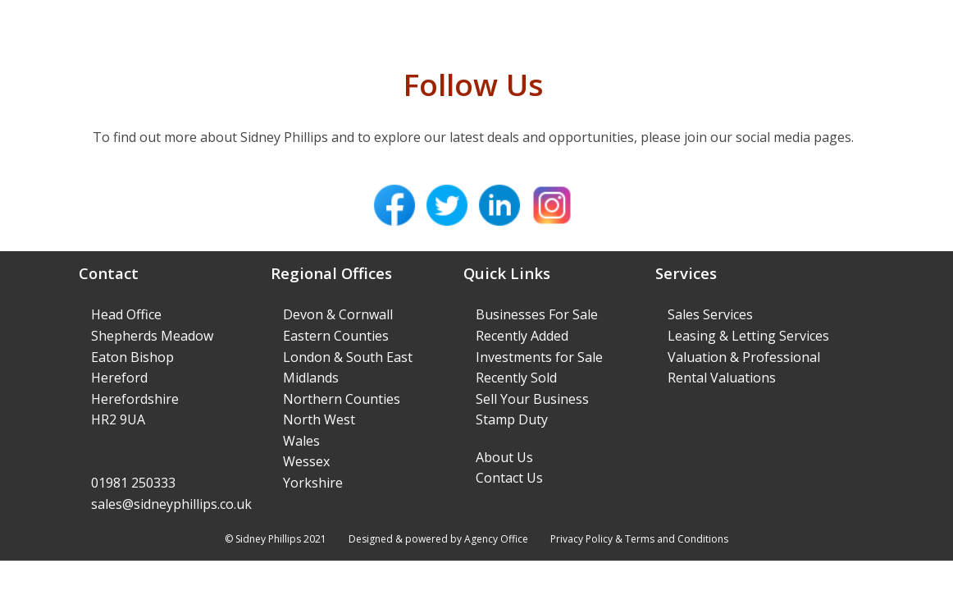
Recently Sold (516, 378)
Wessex (306, 461)
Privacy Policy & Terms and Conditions (639, 539)
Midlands (311, 378)
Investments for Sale (539, 357)
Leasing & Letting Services (748, 336)
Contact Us (509, 478)
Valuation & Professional (744, 357)
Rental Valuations (722, 378)
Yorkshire (313, 483)
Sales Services (710, 314)
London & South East (348, 357)
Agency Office (496, 539)
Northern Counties (341, 399)
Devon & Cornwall (338, 314)
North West (319, 419)
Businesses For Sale (537, 314)
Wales (301, 441)
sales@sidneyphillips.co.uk (171, 504)
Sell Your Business (532, 399)
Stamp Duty (512, 419)
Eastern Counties (336, 336)
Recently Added (522, 336)
